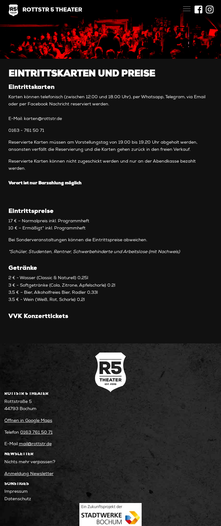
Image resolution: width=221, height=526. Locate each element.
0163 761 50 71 (36, 433)
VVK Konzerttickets (38, 317)
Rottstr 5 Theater (52, 10)
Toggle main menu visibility (187, 7)
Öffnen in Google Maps (28, 421)
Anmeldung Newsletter (29, 474)
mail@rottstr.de (35, 444)
